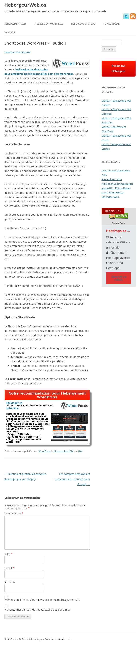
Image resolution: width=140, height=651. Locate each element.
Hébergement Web (15, 23)
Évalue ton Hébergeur (118, 68)
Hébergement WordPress (48, 23)
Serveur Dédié (111, 23)
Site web (9, 581)
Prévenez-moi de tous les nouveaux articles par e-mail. (37, 609)
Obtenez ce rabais (118, 278)
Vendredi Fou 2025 (112, 179)
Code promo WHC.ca (113, 192)
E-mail (9, 567)
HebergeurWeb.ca (25, 4)
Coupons (9, 31)
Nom (8, 553)
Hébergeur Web (42, 638)
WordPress (44, 450)
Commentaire (13, 512)
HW (80, 450)
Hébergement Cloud (83, 23)
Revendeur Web (110, 196)
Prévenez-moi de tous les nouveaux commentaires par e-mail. (42, 599)
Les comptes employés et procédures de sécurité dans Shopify (72, 478)
